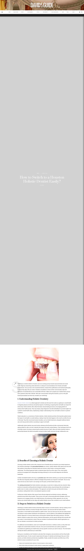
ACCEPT (55, 549)
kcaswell (42, 185)
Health (38, 173)
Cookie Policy (50, 549)
